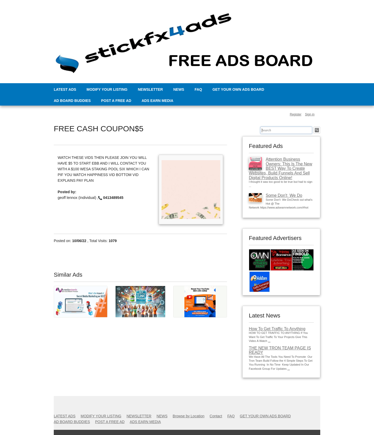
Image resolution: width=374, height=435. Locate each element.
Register (296, 114)
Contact (216, 416)
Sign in (310, 114)
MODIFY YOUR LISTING (106, 89)
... (269, 340)
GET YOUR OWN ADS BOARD (238, 89)
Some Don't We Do (284, 195)
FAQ (198, 89)
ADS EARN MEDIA (157, 101)
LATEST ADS (65, 89)
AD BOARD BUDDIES (72, 101)
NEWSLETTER (150, 89)
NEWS (178, 89)
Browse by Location (188, 416)
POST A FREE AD (116, 101)
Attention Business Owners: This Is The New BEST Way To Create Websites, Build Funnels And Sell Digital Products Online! (280, 168)
